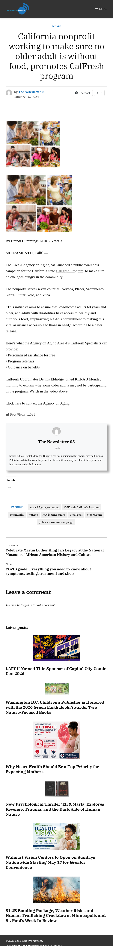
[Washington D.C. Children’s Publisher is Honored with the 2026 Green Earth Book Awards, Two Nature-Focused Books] (57, 689)
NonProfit (76, 514)
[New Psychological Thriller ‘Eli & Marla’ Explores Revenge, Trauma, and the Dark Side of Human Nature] (57, 789)
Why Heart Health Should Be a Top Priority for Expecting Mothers (52, 769)
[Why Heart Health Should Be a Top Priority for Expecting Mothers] (56, 741)
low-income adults (54, 514)
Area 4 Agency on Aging (44, 507)
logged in (26, 605)
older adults (94, 514)
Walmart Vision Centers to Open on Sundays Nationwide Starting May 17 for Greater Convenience (50, 862)
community (17, 514)
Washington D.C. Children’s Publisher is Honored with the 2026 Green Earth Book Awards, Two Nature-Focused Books (55, 707)
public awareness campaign (56, 522)
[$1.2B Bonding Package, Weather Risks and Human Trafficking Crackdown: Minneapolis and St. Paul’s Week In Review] (56, 890)
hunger (33, 514)
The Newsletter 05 (32, 92)
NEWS (56, 26)
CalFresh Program (69, 271)
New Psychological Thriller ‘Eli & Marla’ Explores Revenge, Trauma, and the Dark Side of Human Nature (55, 809)
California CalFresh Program (82, 507)
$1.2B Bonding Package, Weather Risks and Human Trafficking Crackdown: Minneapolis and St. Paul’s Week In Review (56, 915)
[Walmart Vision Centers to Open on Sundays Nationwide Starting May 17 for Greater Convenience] (56, 837)
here (18, 403)
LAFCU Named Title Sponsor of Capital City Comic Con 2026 (56, 671)
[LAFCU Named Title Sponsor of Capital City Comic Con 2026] (56, 648)
